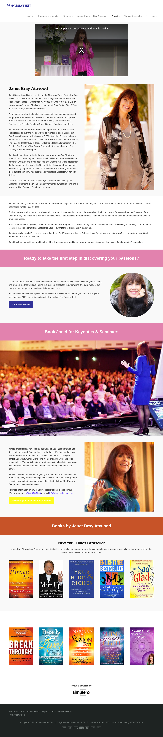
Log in (154, 16)
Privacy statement (17, 715)
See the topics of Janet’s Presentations (31, 500)
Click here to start (21, 304)
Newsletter (14, 711)
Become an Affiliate (30, 711)
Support (45, 711)
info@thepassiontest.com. (61, 493)
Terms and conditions (62, 711)
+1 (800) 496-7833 (32, 493)
